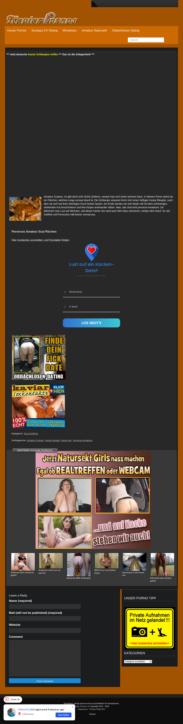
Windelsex (69, 30)
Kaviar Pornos (16, 30)
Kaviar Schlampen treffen (43, 54)
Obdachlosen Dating (125, 30)
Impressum (83, 709)
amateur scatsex (35, 440)
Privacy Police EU (97, 709)
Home (92, 714)
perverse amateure (82, 440)
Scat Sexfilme (31, 433)
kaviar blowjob (52, 440)
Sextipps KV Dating (44, 30)
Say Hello (63, 714)
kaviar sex (66, 440)
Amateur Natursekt (94, 30)
